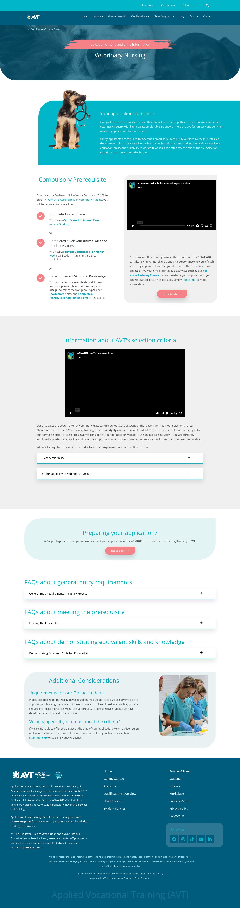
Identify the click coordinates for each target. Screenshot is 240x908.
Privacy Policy (178, 808)
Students (147, 5)
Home (108, 771)
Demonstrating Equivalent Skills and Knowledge (58, 653)
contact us (188, 280)
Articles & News (180, 771)
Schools (187, 5)
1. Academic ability (52, 458)
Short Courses (113, 801)
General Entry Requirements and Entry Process (58, 593)
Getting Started (114, 779)
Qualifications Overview (120, 794)
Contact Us (176, 816)
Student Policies (115, 808)
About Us (110, 786)
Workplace (176, 794)
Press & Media (179, 801)
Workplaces (168, 5)
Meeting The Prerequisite (44, 623)
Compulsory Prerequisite (168, 139)
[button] (207, 5)
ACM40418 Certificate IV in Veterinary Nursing (74, 199)
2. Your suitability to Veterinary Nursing (65, 474)
